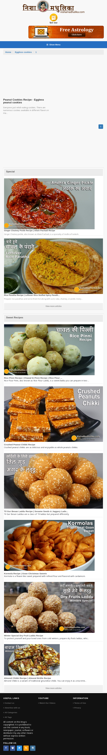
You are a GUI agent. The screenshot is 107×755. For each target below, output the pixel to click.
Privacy (77, 708)
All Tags (8, 717)
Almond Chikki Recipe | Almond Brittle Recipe (27, 678)
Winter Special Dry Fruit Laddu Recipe (23, 635)
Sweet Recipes (14, 317)
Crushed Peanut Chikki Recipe (19, 444)
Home (8, 52)
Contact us (9, 703)
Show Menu (53, 44)
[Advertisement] (53, 75)
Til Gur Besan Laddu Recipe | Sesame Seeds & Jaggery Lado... (36, 511)
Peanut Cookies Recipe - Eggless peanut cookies (23, 101)
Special (10, 171)
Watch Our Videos (47, 703)
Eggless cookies (23, 52)
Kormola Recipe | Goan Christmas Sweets (25, 573)
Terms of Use (80, 703)
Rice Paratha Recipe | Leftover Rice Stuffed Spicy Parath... (32, 295)
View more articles (53, 306)
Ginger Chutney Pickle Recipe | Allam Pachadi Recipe (29, 230)
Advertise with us (12, 708)
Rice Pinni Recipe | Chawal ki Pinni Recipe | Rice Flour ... (33, 378)
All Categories (11, 712)
